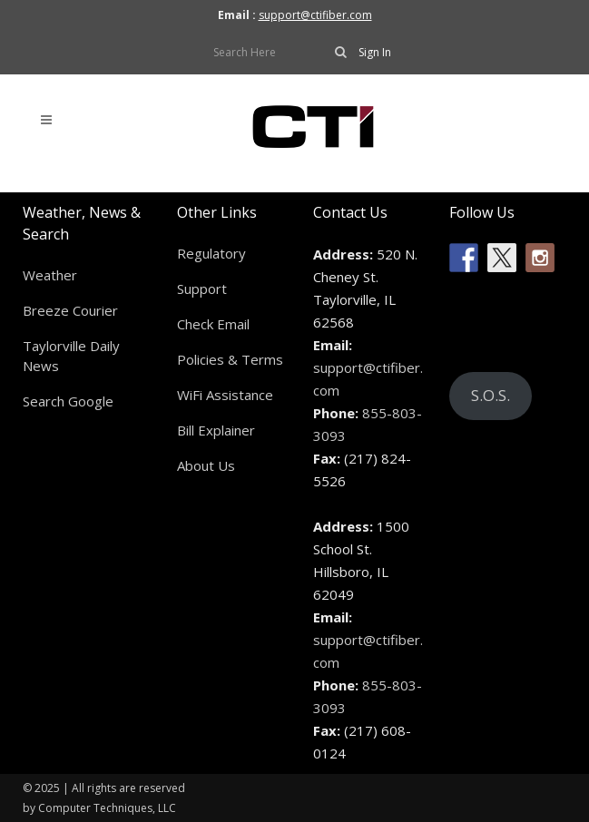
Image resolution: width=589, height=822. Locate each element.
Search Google (68, 401)
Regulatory (211, 253)
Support (202, 288)
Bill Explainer (216, 430)
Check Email (213, 324)
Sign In (374, 52)
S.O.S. (490, 395)
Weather (50, 275)
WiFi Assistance (225, 395)
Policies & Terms (230, 359)
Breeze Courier (70, 310)
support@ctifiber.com (315, 15)
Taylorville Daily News (71, 356)
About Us (206, 465)
